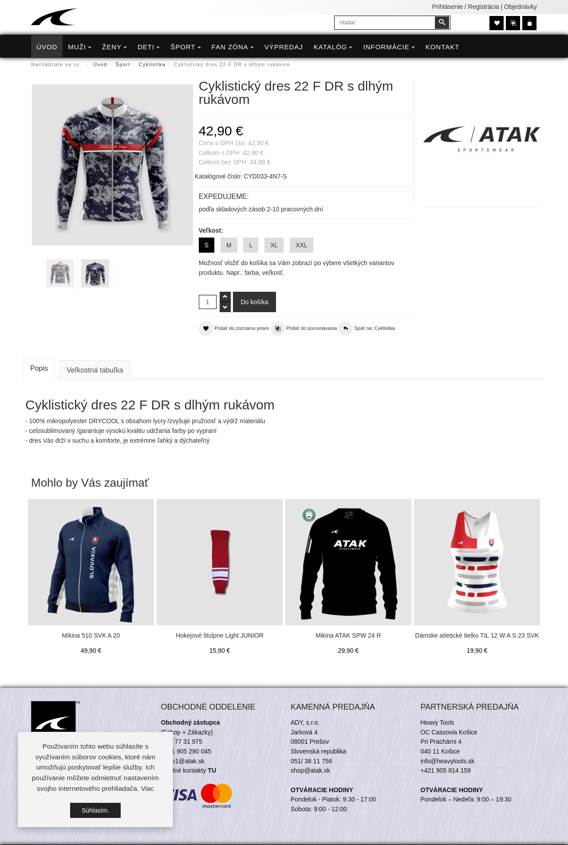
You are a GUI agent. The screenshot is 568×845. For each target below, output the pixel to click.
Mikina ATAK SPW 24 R (348, 635)
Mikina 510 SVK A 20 (91, 635)
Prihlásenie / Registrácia (465, 6)
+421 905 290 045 (186, 751)
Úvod (100, 64)
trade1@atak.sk (183, 761)
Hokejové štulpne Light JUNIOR (220, 635)
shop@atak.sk (310, 770)
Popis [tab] (39, 368)
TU (212, 770)
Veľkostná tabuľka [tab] (95, 370)
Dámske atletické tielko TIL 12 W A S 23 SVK (477, 635)
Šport (123, 64)
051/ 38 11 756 (311, 761)
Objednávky (520, 6)
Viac (147, 788)
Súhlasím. (95, 810)
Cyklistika (152, 64)
